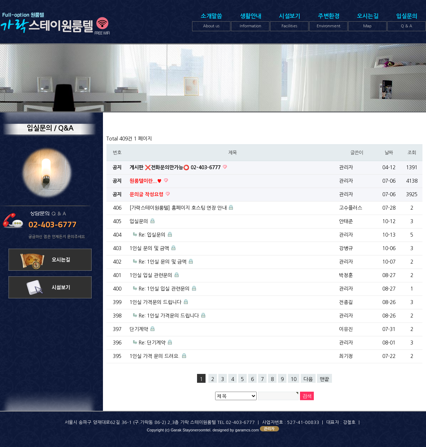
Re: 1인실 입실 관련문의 (164, 288)
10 (293, 379)
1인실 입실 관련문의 (151, 275)
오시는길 (367, 22)
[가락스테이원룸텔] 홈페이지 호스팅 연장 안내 (178, 207)
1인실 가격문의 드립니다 (155, 302)
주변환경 (328, 22)
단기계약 (139, 329)
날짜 (388, 152)
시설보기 (289, 22)
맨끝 (324, 379)
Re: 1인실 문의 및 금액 (162, 261)
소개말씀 (211, 22)
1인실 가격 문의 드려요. (155, 356)
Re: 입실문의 (151, 234)
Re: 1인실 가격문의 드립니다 (168, 315)
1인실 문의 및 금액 (149, 248)
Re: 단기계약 (151, 342)
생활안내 (250, 22)
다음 (308, 379)
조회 (412, 152)
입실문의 (406, 22)
